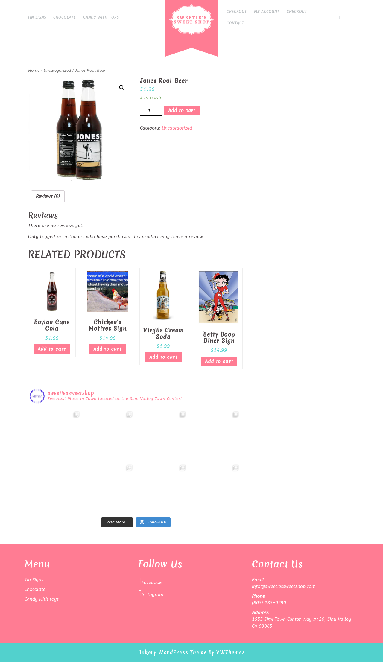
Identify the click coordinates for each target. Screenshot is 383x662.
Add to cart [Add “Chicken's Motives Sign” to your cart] (107, 349)
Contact (235, 23)
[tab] (48, 196)
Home (33, 70)
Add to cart (181, 110)
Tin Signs (37, 17)
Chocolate (64, 17)
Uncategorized (57, 70)
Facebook (150, 580)
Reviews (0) (48, 196)
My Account (266, 12)
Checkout (237, 12)
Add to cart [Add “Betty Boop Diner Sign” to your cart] (219, 361)
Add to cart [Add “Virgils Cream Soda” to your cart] (163, 357)
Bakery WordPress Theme (172, 652)
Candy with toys (101, 17)
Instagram (150, 593)
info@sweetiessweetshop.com (284, 586)
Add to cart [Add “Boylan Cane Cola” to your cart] (52, 349)
